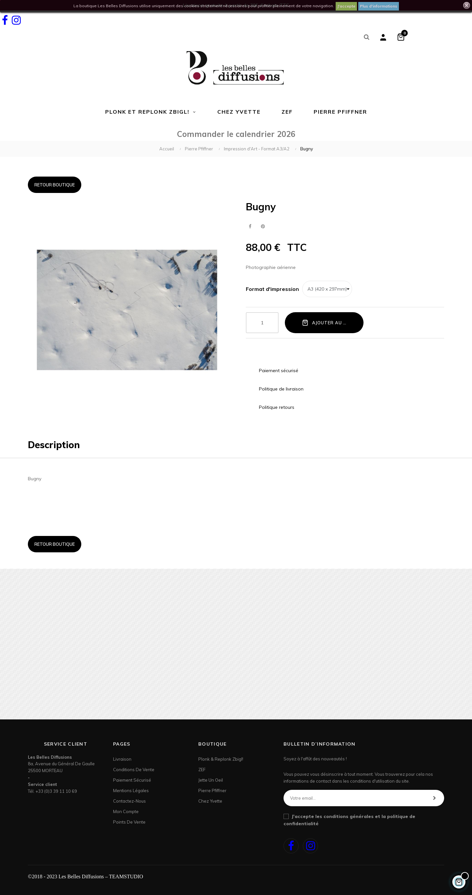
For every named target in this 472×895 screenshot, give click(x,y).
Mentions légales (131, 790)
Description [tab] (54, 444)
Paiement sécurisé (132, 780)
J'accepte (346, 6)
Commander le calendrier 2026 (236, 134)
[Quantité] (262, 323)
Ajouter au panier (330, 322)
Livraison (122, 759)
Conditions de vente (133, 769)
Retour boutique (54, 184)
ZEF (202, 769)
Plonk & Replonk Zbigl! (220, 759)
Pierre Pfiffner (212, 790)
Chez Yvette (210, 801)
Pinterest (263, 226)
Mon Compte (126, 811)
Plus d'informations (378, 6)
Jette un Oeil (210, 780)
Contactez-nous (129, 801)
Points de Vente (129, 822)
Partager (250, 226)
